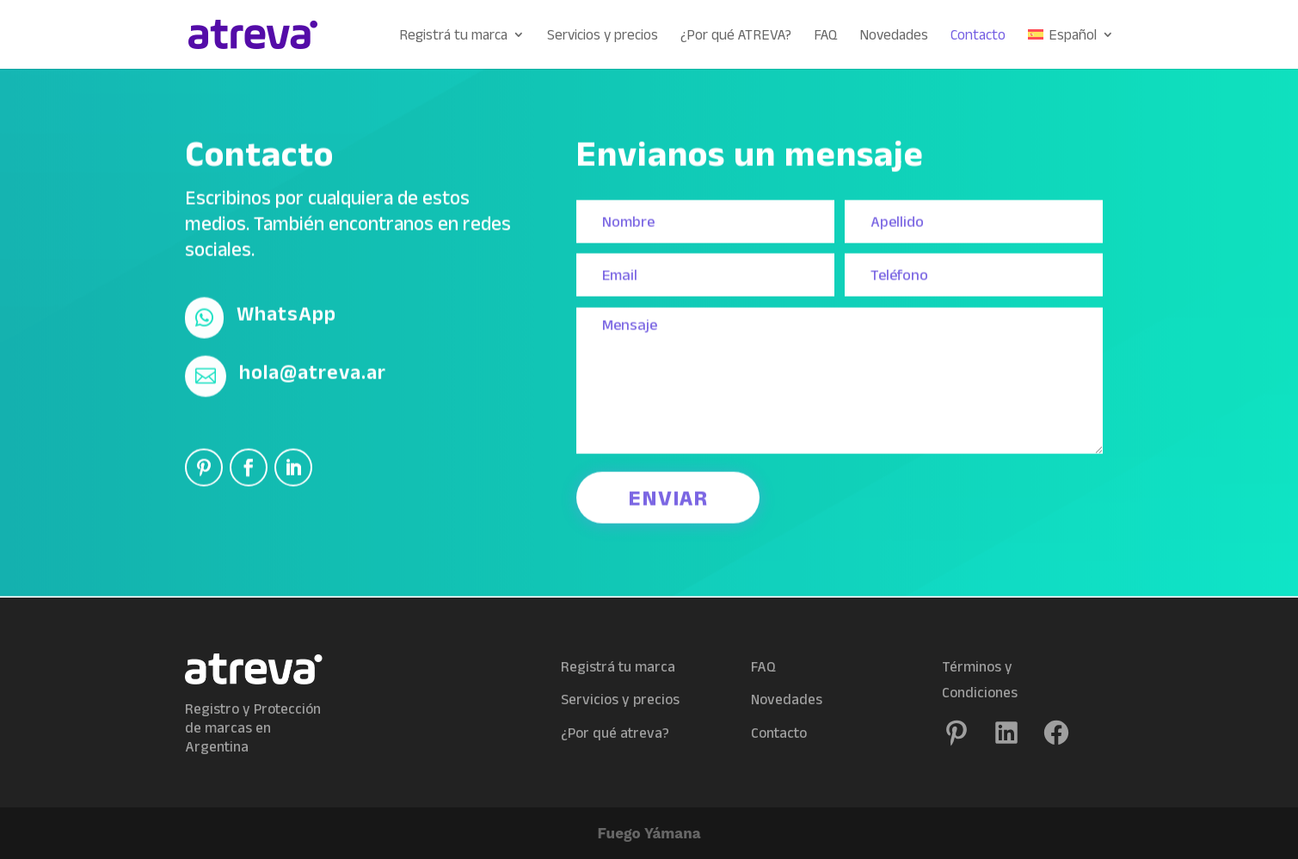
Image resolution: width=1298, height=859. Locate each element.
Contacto (978, 35)
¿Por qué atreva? (615, 732)
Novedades (893, 35)
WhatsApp (286, 308)
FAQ (825, 35)
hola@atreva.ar (312, 366)
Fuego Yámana (648, 833)
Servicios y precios (602, 35)
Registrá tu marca (453, 35)
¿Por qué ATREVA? (735, 35)
